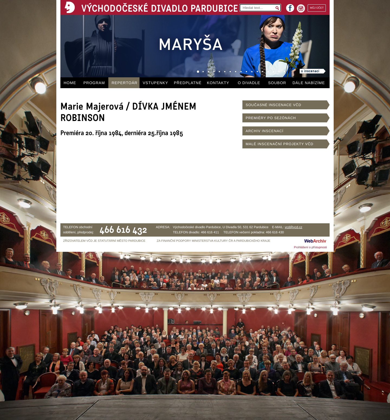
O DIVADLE (249, 83)
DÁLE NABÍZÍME (308, 83)
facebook (290, 6)
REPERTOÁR (125, 83)
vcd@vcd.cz (293, 227)
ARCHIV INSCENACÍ (265, 131)
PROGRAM (94, 83)
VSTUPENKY (155, 83)
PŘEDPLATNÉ (188, 83)
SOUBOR (277, 83)
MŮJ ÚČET (317, 8)
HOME (70, 83)
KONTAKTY (218, 83)
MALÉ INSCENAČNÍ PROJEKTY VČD (279, 144)
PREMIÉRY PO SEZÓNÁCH (271, 118)
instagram (301, 8)
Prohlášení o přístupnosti (310, 247)
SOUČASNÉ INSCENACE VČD (273, 105)
